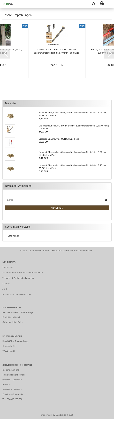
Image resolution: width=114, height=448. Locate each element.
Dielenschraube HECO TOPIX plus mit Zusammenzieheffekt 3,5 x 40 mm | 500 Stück (57, 80)
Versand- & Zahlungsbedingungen (18, 307)
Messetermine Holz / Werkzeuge (17, 341)
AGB (4, 318)
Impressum (7, 296)
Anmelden (57, 237)
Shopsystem (46, 444)
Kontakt (6, 312)
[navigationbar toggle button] (110, 4)
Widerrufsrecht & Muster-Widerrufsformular (22, 301)
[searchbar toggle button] (94, 4)
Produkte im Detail (11, 346)
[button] (5, 83)
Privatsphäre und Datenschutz (16, 324)
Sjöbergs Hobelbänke (12, 351)
